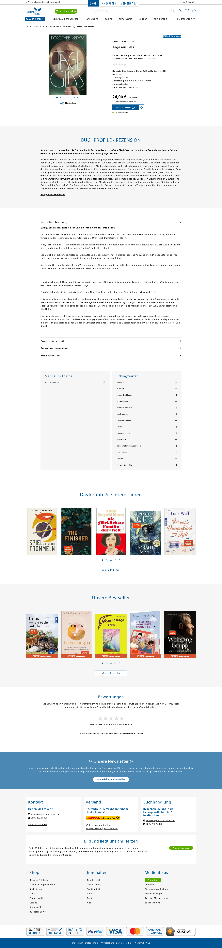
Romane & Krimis (34, 19)
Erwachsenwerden (123, 433)
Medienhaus (128, 3)
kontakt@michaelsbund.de (45, 814)
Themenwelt (125, 19)
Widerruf (139, 943)
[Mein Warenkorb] (194, 10)
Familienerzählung (124, 420)
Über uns (149, 884)
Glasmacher (121, 382)
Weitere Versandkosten (98, 825)
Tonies (108, 19)
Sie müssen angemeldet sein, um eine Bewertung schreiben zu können (110, 733)
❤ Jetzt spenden (66, 11)
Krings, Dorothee (123, 41)
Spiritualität (93, 889)
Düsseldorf (120, 389)
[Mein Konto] (180, 10)
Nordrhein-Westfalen (124, 408)
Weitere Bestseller (111, 673)
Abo (89, 902)
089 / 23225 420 (154, 824)
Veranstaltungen (154, 893)
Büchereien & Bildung (156, 889)
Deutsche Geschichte (124, 465)
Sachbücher (92, 19)
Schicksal (120, 459)
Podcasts (92, 893)
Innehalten (108, 3)
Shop (93, 3)
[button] (102, 560)
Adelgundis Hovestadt (52, 194)
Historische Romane (52, 382)
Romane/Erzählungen (125, 395)
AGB (148, 943)
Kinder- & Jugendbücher (65, 19)
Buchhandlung (153, 902)
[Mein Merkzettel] (187, 11)
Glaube (143, 19)
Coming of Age (122, 427)
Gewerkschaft (122, 439)
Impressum (77, 943)
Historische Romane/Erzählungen (129, 446)
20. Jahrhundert (123, 401)
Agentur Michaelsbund (157, 898)
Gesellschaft (93, 880)
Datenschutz (92, 943)
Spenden (153, 880)
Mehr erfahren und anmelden (111, 779)
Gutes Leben (93, 884)
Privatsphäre (107, 943)
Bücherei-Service (186, 19)
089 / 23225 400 (39, 818)
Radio (90, 898)
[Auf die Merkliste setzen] (141, 107)
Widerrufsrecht (94, 828)
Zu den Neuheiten (111, 570)
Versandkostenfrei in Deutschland (44, 2)
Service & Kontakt (187, 2)
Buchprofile (160, 19)
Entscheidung (122, 452)
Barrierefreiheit (124, 943)
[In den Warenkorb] (125, 107)
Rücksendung (111, 828)
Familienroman (122, 414)
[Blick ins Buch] (68, 103)
